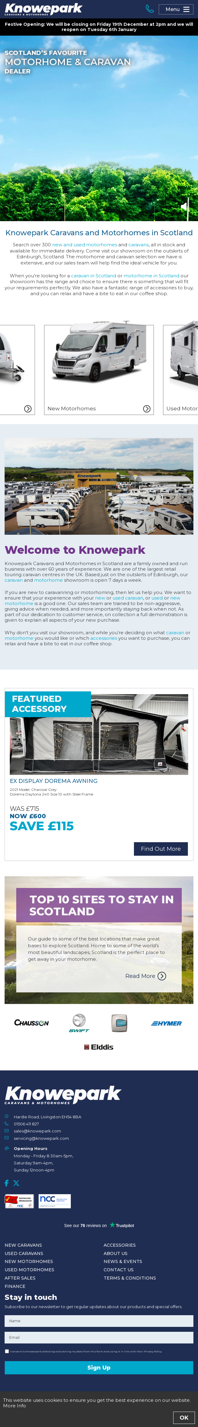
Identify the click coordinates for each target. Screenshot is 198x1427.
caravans (138, 245)
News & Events (123, 1261)
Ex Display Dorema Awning (53, 781)
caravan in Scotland (93, 276)
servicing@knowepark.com (41, 1138)
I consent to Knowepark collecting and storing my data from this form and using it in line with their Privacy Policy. (86, 1351)
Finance (15, 1286)
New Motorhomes (29, 1261)
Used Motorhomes (29, 1270)
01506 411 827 (26, 1123)
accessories (103, 638)
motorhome (48, 580)
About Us (116, 1253)
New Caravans (23, 1245)
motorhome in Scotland (151, 276)
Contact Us (119, 1270)
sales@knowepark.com (37, 1130)
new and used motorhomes (84, 245)
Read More (140, 976)
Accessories (120, 1245)
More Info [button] (14, 1406)
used (157, 598)
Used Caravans (24, 1253)
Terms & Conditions (130, 1278)
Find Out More (161, 849)
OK (184, 1417)
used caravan (127, 598)
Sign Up (99, 1367)
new (100, 598)
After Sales (20, 1278)
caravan (14, 580)
